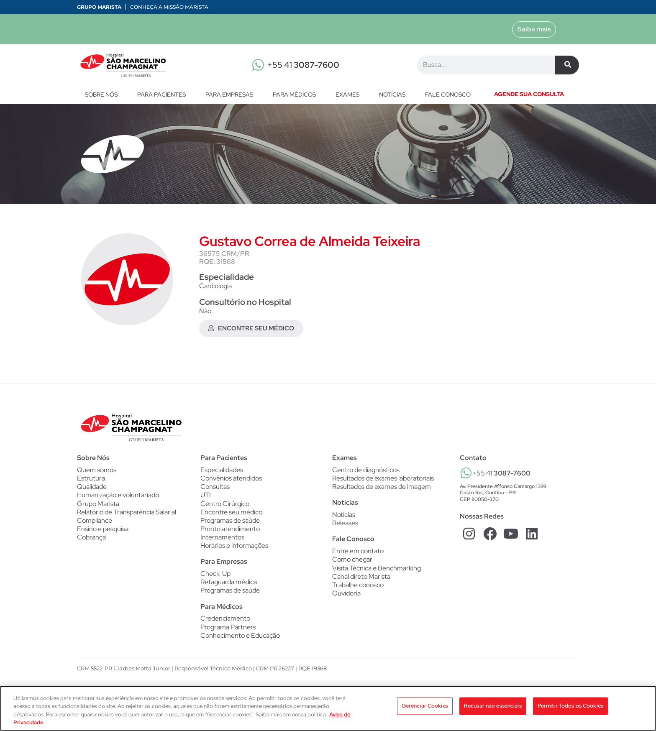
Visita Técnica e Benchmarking (376, 571)
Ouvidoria (346, 597)
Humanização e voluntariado (118, 497)
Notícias (394, 94)
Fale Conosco (353, 541)
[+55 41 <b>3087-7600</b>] (466, 473)
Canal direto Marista (361, 579)
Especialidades (221, 470)
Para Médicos (296, 94)
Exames (350, 94)
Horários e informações (234, 549)
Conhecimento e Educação (240, 640)
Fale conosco (448, 94)
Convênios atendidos (231, 479)
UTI (205, 497)
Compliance (94, 523)
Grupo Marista (99, 7)
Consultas (215, 488)
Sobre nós (103, 94)
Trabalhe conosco (358, 588)
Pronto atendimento (230, 531)
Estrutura (91, 479)
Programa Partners (228, 631)
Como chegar (352, 562)
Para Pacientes (163, 94)
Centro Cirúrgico (224, 505)
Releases (345, 525)
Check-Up (215, 577)
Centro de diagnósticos (366, 470)
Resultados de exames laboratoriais (383, 479)
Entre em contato (358, 553)
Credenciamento (225, 623)
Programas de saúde (230, 523)
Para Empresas (231, 94)
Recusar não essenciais (493, 707)
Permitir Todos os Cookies (570, 707)
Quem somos (96, 470)
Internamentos (222, 540)
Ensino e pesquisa (102, 531)
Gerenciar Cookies (425, 707)
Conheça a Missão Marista (169, 7)
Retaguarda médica (228, 586)
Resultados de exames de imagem (381, 488)
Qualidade (92, 488)
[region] (328, 708)
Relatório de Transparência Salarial (126, 514)
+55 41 (303, 64)
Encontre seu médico (231, 514)
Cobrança (91, 540)
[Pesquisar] (567, 65)
